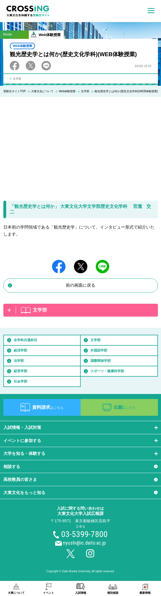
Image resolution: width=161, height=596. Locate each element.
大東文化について (42, 91)
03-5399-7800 (84, 534)
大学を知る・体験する (24, 453)
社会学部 (20, 381)
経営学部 (20, 371)
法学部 (19, 361)
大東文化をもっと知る (24, 492)
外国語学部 (98, 350)
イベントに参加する (22, 440)
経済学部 (20, 350)
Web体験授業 (67, 91)
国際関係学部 (100, 361)
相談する (11, 466)
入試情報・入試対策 (22, 427)
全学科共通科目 (25, 340)
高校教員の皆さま (20, 479)
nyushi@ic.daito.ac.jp (84, 543)
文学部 (85, 91)
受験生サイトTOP (14, 91)
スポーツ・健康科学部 (107, 371)
